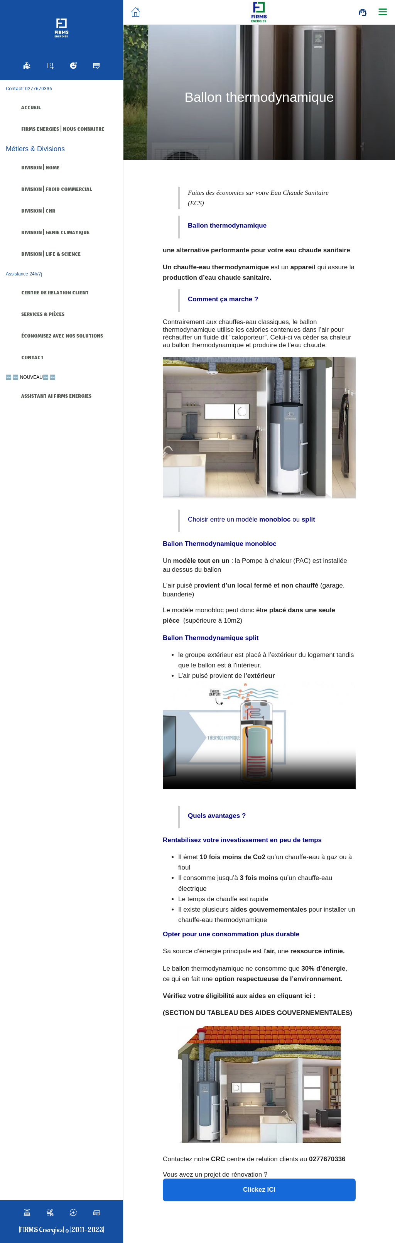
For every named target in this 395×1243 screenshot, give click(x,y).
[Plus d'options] (382, 12)
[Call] (362, 12)
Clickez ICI (259, 1190)
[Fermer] (135, 12)
